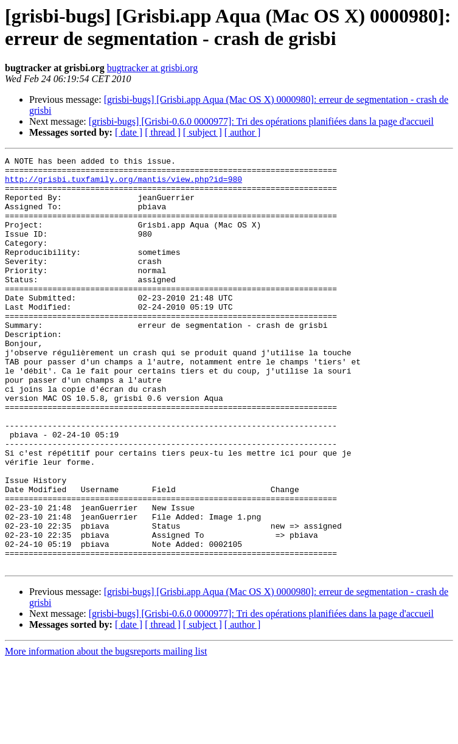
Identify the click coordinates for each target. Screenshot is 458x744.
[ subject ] (202, 132)
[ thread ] (163, 132)
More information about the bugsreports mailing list (106, 733)
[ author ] (242, 132)
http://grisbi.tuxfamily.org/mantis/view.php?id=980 (123, 184)
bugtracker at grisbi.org (152, 68)
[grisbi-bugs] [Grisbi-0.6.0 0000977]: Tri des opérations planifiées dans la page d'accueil (261, 121)
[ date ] (128, 132)
